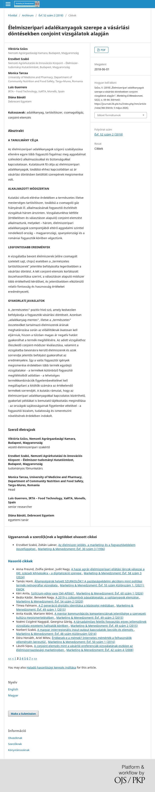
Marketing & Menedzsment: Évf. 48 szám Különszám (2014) (56, 634)
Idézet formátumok (109, 115)
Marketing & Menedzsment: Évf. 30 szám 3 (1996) (71, 549)
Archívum (28, 15)
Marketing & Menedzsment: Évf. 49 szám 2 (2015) (89, 618)
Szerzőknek (15, 744)
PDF (103, 50)
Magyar (13, 695)
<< (9, 658)
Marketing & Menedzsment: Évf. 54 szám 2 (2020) (49, 601)
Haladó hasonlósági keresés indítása (51, 667)
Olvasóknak (15, 738)
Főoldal (12, 15)
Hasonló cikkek (20, 561)
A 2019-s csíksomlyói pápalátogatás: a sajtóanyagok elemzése (97, 597)
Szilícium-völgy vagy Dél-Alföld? (53, 593)
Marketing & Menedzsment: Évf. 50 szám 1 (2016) (81, 642)
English (13, 689)
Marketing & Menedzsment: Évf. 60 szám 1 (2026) (109, 593)
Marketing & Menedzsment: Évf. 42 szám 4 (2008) (99, 650)
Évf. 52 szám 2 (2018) (51, 15)
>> (35, 658)
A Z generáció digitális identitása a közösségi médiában (77, 605)
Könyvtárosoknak (18, 750)
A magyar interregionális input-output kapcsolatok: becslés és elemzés (85, 630)
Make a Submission (23, 713)
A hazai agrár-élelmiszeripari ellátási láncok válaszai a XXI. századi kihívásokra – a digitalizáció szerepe (80, 571)
